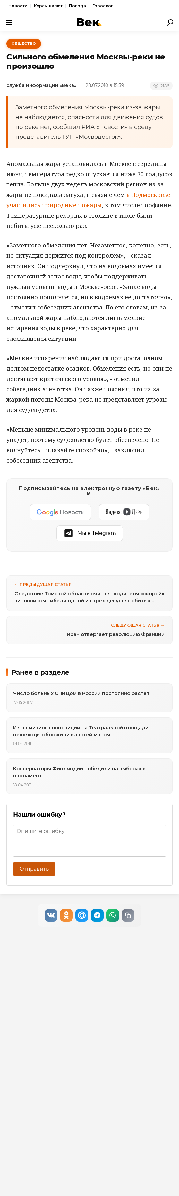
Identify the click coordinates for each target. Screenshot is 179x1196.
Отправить (34, 869)
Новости (18, 6)
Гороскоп (103, 6)
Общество (24, 43)
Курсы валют (48, 6)
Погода (77, 6)
